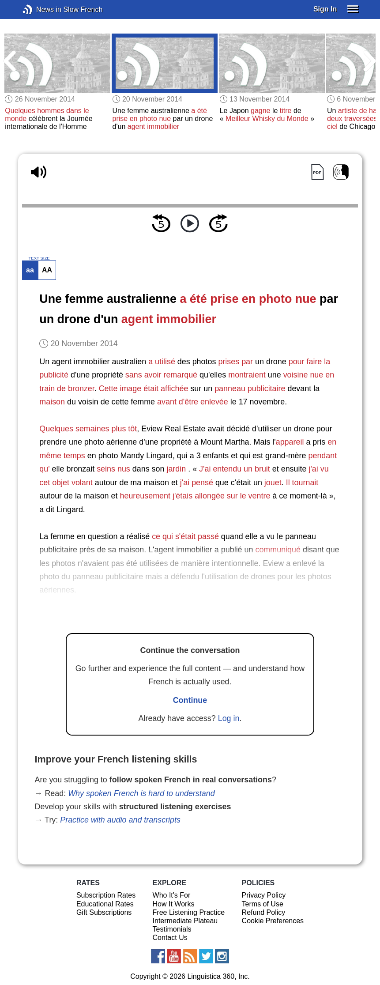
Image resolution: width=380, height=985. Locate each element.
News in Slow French (40, 9)
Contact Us (170, 937)
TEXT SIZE (38, 258)
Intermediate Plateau (185, 921)
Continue (190, 700)
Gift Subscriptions (104, 912)
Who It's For (172, 895)
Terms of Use (262, 904)
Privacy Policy (264, 895)
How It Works (174, 904)
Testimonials (172, 929)
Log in (229, 718)
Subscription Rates (105, 895)
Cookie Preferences (273, 921)
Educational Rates (105, 904)
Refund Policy (264, 912)
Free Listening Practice (189, 912)
